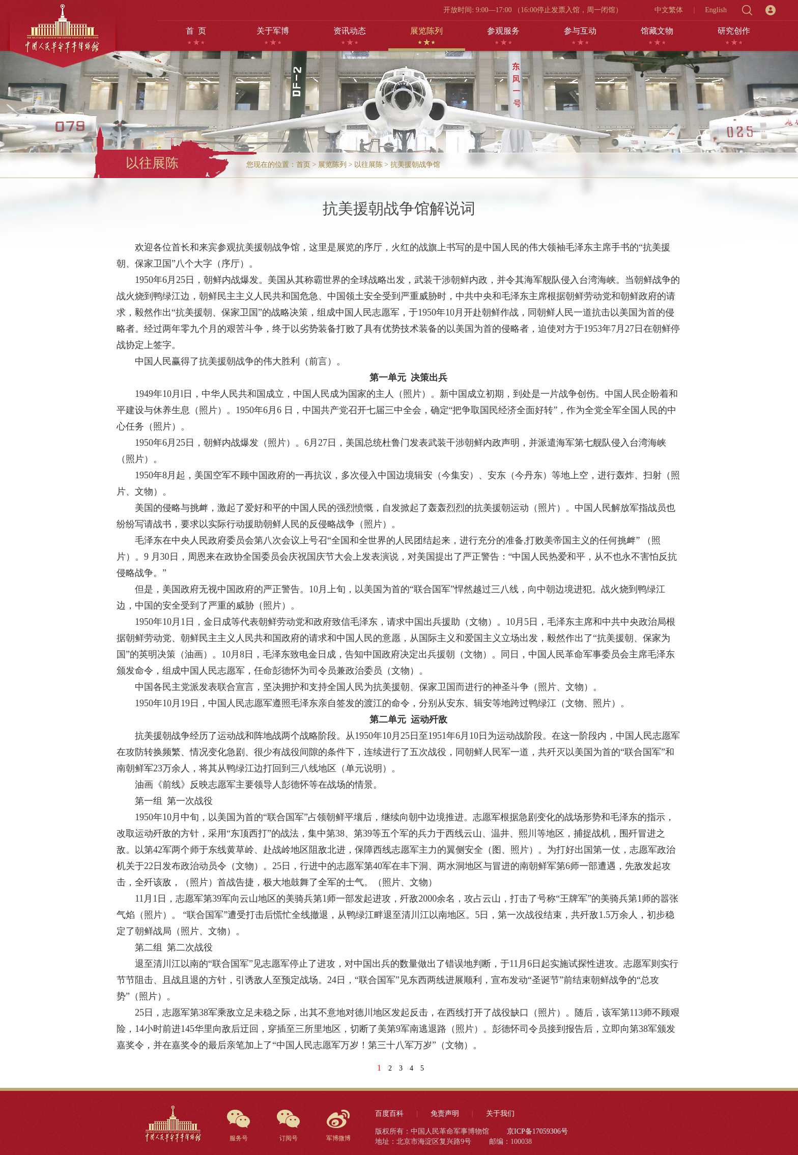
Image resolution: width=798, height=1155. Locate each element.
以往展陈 (368, 164)
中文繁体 (668, 10)
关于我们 (500, 1113)
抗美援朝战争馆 (415, 164)
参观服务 (503, 30)
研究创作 (734, 30)
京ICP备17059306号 (537, 1131)
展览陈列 (426, 30)
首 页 (196, 30)
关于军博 (272, 30)
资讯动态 (349, 30)
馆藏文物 (657, 30)
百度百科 (389, 1113)
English (716, 10)
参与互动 (580, 30)
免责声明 (445, 1113)
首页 (303, 164)
